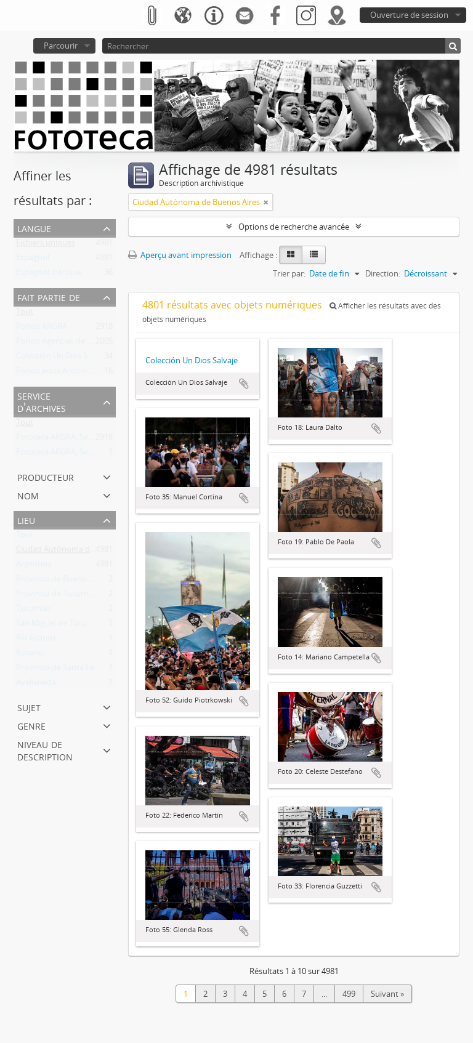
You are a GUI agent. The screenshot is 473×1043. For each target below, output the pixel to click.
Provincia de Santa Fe (55, 669)
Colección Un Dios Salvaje (62, 358)
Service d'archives (41, 401)
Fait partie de (48, 296)
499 (348, 993)
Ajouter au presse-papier (244, 383)
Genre (31, 725)
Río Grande (36, 640)
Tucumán (33, 610)
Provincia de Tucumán (56, 596)
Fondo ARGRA (41, 328)
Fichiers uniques (45, 245)
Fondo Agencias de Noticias (66, 343)
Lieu (26, 519)
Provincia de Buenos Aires (63, 581)
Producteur (45, 476)
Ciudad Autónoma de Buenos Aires (80, 551)
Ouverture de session (409, 14)
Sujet (29, 706)
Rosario (30, 655)
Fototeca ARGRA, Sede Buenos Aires (81, 439)
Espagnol (32, 259)
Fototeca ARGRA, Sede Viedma (71, 454)
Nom (28, 494)
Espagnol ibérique (48, 274)
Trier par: (289, 273)
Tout (24, 314)
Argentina (34, 566)
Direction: (382, 273)
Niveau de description (45, 749)
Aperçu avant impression (180, 254)
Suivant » (387, 993)
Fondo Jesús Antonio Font (63, 373)
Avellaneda (36, 684)
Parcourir (61, 45)
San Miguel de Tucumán (59, 625)
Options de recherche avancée (293, 226)
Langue (34, 227)
